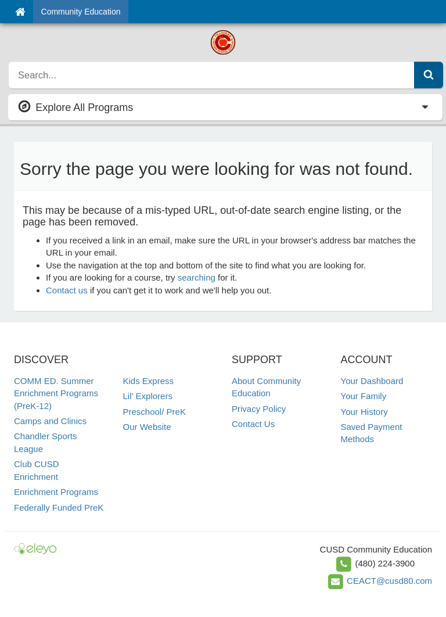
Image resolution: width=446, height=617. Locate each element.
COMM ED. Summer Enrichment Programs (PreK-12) (56, 393)
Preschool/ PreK (154, 412)
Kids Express (148, 381)
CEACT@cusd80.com (389, 581)
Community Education (81, 11)
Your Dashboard (372, 381)
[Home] (20, 11)
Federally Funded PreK (58, 507)
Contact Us (253, 424)
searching (196, 277)
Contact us (67, 290)
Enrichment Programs (56, 492)
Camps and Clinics (50, 421)
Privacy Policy (259, 409)
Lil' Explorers (147, 396)
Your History (364, 412)
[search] (212, 75)
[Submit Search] (428, 75)
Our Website (147, 427)
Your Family (364, 396)
